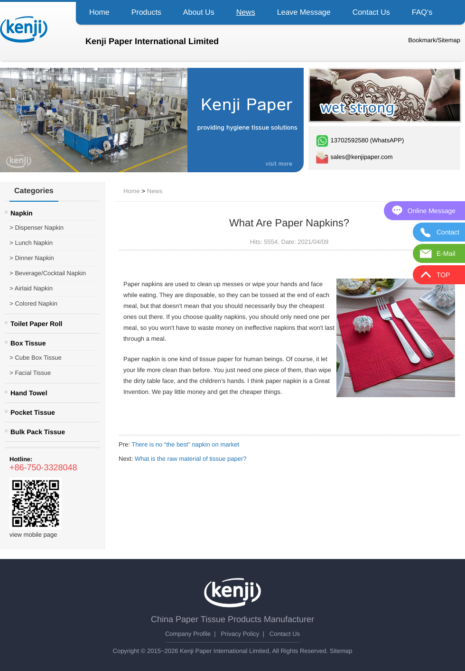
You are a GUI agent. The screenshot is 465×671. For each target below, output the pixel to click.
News (245, 13)
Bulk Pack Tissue (37, 432)
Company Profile (188, 633)
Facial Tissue (30, 373)
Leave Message (304, 13)
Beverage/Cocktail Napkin (47, 273)
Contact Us (371, 13)
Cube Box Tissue (35, 358)
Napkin (21, 213)
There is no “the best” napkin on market (185, 444)
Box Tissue (28, 343)
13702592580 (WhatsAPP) (360, 140)
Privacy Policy (240, 633)
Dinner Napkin (31, 258)
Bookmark (422, 40)
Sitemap (448, 40)
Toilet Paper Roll (36, 323)
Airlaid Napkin (31, 288)
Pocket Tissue (32, 412)
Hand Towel (28, 393)
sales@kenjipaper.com (354, 156)
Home (99, 13)
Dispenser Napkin (36, 228)
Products (146, 13)
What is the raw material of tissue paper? (191, 458)
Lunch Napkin (31, 243)
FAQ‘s (422, 13)
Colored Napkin (33, 303)
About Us (198, 13)
